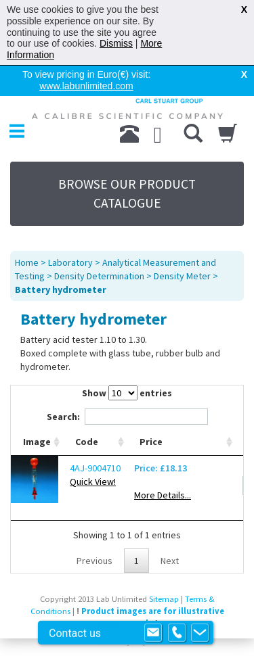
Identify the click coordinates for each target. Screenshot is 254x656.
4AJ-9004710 (95, 468)
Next (170, 561)
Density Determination (99, 276)
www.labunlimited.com (86, 85)
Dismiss (116, 43)
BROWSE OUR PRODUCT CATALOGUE (127, 193)
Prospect (143, 642)
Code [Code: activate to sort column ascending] (86, 442)
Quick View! (93, 481)
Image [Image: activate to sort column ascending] (37, 442)
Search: (127, 416)
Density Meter (182, 276)
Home (27, 262)
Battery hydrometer (60, 289)
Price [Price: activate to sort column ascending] (151, 442)
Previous (94, 561)
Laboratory (70, 262)
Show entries (127, 392)
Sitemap (164, 599)
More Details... (162, 495)
